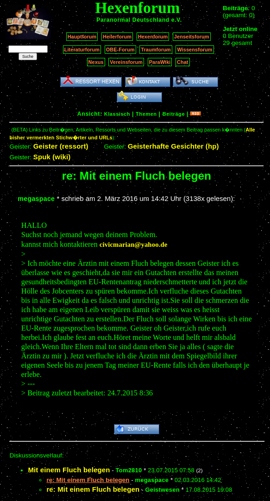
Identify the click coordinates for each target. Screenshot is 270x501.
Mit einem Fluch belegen (69, 470)
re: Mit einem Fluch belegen (92, 489)
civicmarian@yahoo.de (134, 244)
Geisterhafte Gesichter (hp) (173, 146)
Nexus (96, 62)
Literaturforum (82, 49)
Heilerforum (117, 36)
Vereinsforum (126, 62)
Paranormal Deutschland (133, 20)
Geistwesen (162, 489)
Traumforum (156, 49)
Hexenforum (153, 36)
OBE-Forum (120, 49)
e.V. (176, 20)
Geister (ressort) (60, 146)
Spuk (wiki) (52, 157)
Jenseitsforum (191, 36)
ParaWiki (160, 62)
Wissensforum (194, 49)
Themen (146, 114)
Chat (182, 62)
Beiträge (174, 114)
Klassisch (117, 114)
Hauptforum (82, 36)
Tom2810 (129, 470)
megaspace (36, 198)
